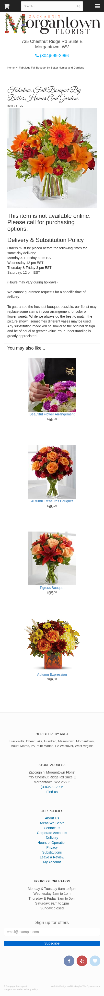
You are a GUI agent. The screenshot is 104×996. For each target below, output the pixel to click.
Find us (52, 792)
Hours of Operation (51, 843)
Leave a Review (52, 857)
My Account (52, 862)
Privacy (52, 847)
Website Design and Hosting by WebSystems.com (75, 986)
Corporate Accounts (52, 833)
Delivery (52, 838)
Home (11, 67)
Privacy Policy (31, 989)
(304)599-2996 (52, 55)
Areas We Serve (52, 823)
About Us (52, 818)
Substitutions (52, 852)
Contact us (52, 828)
